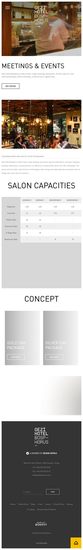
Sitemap (69, 504)
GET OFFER (11, 86)
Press (40, 504)
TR (75, 7)
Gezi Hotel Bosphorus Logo (41, 14)
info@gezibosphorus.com (41, 475)
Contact (48, 504)
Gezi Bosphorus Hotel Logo (41, 437)
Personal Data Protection (46, 509)
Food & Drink (24, 504)
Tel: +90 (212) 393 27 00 (41, 468)
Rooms (13, 504)
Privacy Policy (58, 504)
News (33, 504)
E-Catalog (31, 509)
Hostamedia (41, 542)
